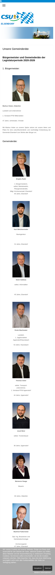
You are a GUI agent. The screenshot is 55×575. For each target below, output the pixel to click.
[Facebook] (1, 1)
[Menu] (3, 5)
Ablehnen (48, 568)
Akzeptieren (38, 568)
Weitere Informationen (42, 572)
